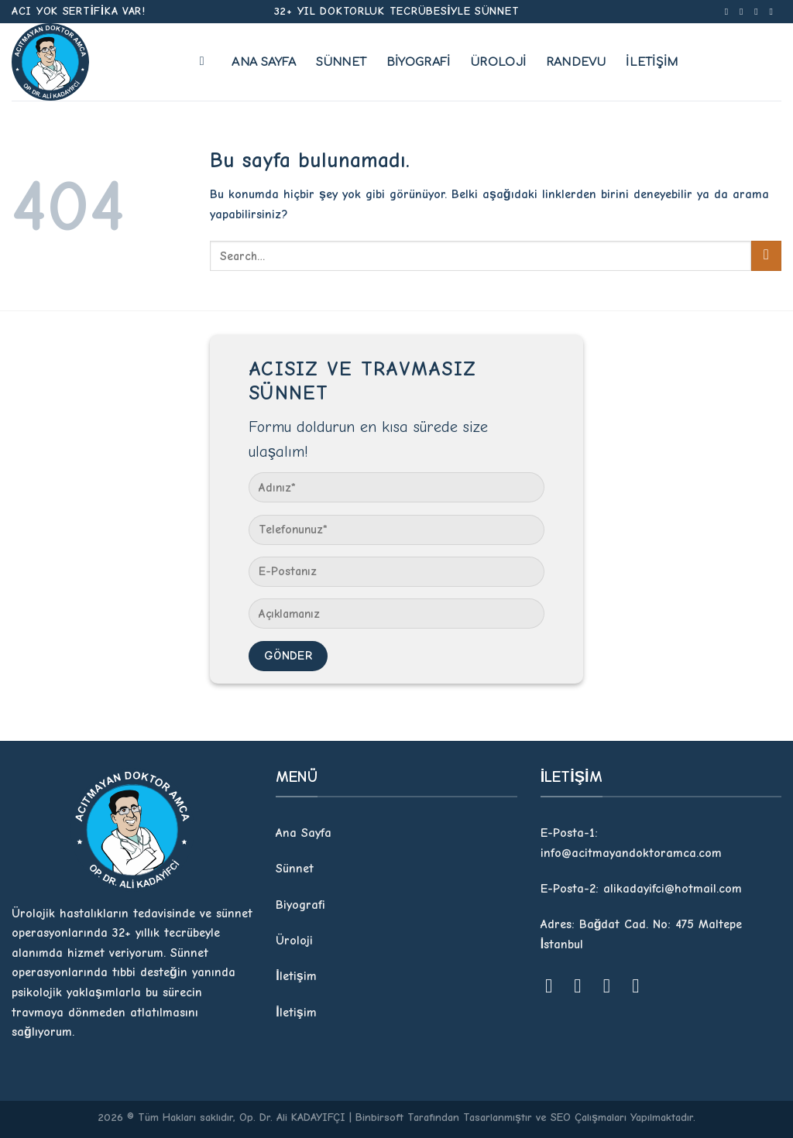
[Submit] (766, 256)
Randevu (576, 62)
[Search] (206, 61)
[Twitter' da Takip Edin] (759, 11)
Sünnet (341, 62)
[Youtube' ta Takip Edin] (773, 11)
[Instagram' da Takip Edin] (744, 11)
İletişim (652, 62)
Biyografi (418, 62)
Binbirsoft (379, 1117)
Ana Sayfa (264, 62)
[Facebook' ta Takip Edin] (729, 11)
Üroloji (498, 62)
